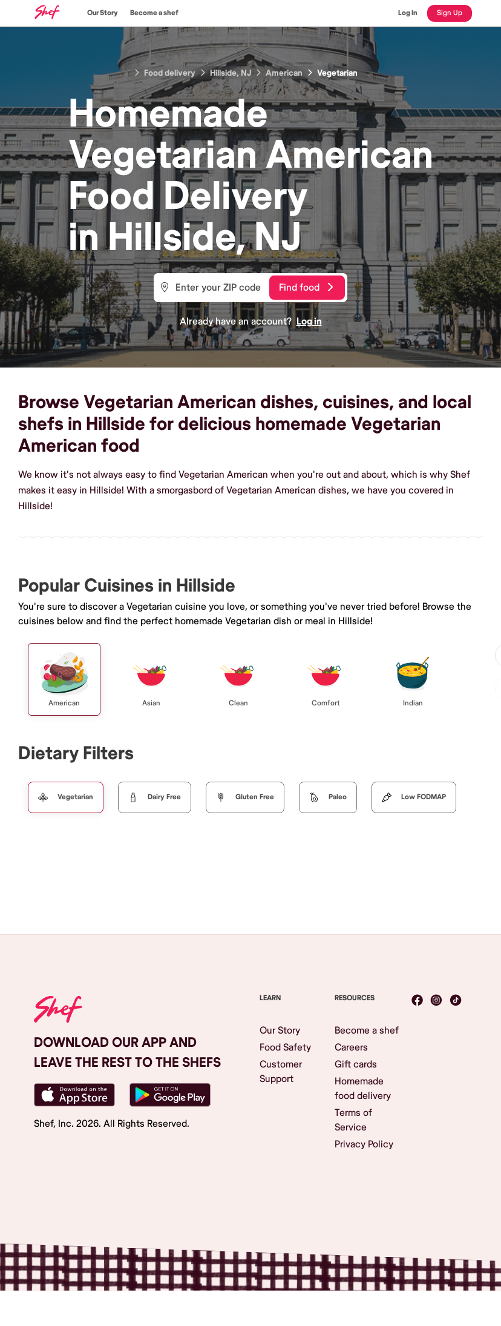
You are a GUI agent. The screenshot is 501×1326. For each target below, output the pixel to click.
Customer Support (281, 1071)
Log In (408, 13)
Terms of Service (353, 1120)
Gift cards (356, 1064)
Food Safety (285, 1047)
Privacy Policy (364, 1144)
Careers (351, 1047)
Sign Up (449, 13)
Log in (309, 321)
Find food (306, 288)
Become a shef (154, 13)
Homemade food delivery (363, 1088)
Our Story (102, 13)
